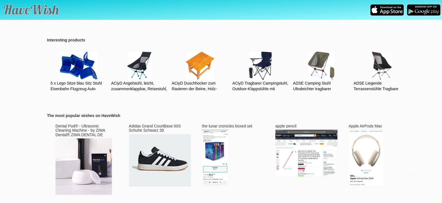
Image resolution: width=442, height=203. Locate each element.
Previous (51, 169)
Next (413, 169)
